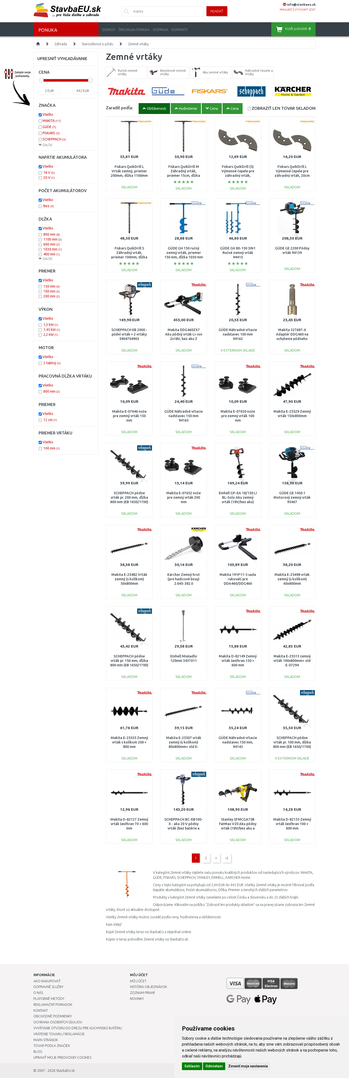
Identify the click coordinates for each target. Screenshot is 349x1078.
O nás (38, 993)
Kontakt (40, 1010)
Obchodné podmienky (52, 1016)
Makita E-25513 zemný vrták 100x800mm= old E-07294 (292, 660)
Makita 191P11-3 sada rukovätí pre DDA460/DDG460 (238, 579)
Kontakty (180, 30)
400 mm (51, 254)
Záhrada (60, 44)
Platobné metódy (48, 999)
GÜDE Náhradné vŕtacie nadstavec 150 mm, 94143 (238, 742)
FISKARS (51, 133)
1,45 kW (51, 330)
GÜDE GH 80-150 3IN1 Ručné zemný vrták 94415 (237, 252)
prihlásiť (286, 9)
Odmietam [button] (214, 1066)
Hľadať (216, 11)
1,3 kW (50, 325)
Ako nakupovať (47, 981)
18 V (49, 173)
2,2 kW (50, 335)
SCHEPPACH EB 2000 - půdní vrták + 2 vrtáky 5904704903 (129, 334)
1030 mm (52, 249)
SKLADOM (284, 108)
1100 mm (52, 239)
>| (226, 858)
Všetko (48, 114)
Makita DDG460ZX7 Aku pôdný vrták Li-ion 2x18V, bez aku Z (183, 334)
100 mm (51, 291)
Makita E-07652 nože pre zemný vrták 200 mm (183, 497)
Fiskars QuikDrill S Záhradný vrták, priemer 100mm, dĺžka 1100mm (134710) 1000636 (129, 257)
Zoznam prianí (142, 993)
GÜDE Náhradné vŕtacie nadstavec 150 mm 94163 (183, 415)
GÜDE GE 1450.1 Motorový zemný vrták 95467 (292, 497)
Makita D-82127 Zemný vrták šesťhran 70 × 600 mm (129, 823)
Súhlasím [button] (192, 1066)
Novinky (137, 999)
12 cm (50, 420)
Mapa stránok (45, 1040)
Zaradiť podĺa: (119, 107)
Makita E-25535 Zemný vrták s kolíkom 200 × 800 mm (129, 742)
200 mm (51, 296)
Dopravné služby (48, 987)
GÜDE (49, 127)
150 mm (51, 286)
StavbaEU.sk (65, 1071)
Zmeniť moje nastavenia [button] (248, 1066)
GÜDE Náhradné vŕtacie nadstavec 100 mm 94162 (238, 334)
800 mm (51, 234)
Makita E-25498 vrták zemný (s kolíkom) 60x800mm (292, 579)
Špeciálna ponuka (134, 30)
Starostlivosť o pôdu (97, 44)
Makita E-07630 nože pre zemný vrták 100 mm (238, 415)
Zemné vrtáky (138, 44)
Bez (48, 206)
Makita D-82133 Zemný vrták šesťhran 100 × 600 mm (292, 823)
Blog (37, 1052)
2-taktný (52, 363)
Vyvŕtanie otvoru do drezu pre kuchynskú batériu (77, 1028)
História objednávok (148, 987)
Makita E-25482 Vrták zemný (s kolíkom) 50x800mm (129, 579)
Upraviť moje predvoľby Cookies (62, 1057)
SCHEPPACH (54, 139)
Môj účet (138, 981)
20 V (49, 178)
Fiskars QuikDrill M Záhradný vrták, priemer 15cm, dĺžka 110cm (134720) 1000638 (183, 176)
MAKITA (52, 121)
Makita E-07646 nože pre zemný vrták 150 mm (129, 415)
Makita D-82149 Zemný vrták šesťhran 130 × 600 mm (238, 660)
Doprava (160, 30)
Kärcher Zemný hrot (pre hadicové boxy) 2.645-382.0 (183, 579)
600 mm (51, 244)
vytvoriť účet (305, 9)
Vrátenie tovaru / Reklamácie (59, 1034)
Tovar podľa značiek (51, 1046)
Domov (108, 30)
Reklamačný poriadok (52, 1005)
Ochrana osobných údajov (57, 1022)
